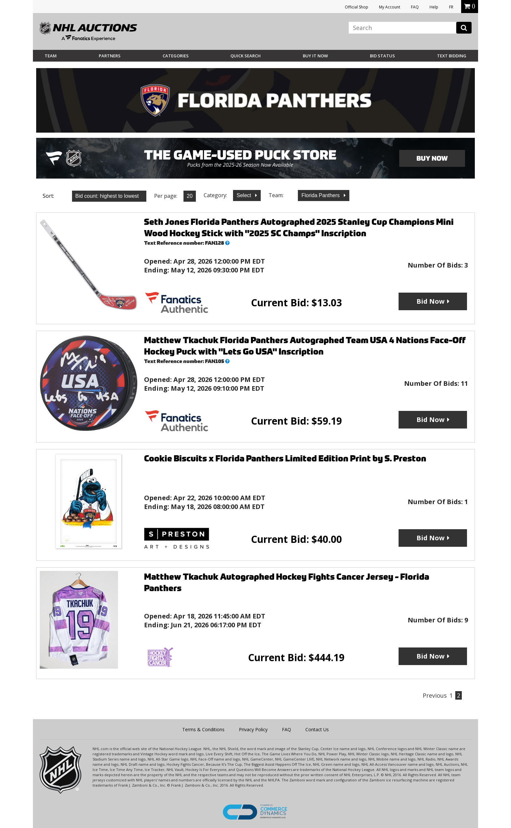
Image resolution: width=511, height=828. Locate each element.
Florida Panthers (321, 195)
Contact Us (317, 729)
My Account (389, 7)
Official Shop (356, 7)
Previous (435, 695)
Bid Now (430, 301)
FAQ (415, 7)
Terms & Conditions (203, 729)
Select (245, 195)
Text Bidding (451, 56)
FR (451, 7)
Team (51, 56)
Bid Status (382, 56)
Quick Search (245, 56)
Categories (176, 56)
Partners (110, 56)
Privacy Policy (253, 729)
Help (434, 7)
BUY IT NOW (315, 56)
